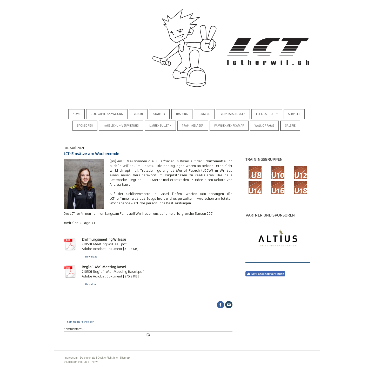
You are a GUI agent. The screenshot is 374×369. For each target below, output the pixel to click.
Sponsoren (85, 125)
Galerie (290, 125)
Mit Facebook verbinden (265, 274)
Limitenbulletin (160, 125)
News (76, 114)
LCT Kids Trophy (267, 114)
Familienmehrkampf (229, 125)
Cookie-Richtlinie (108, 357)
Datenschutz (87, 357)
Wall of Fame (264, 125)
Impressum (71, 357)
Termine (204, 114)
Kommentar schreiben (80, 322)
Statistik (159, 114)
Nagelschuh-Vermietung (121, 125)
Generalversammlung (107, 114)
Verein (138, 114)
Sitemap (125, 357)
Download (91, 256)
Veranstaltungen (233, 114)
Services (294, 114)
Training (182, 114)
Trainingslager (193, 125)
